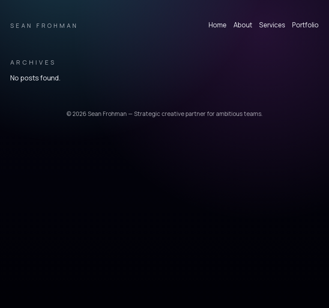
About (242, 25)
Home (218, 25)
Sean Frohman (44, 26)
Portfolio (305, 25)
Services (272, 25)
